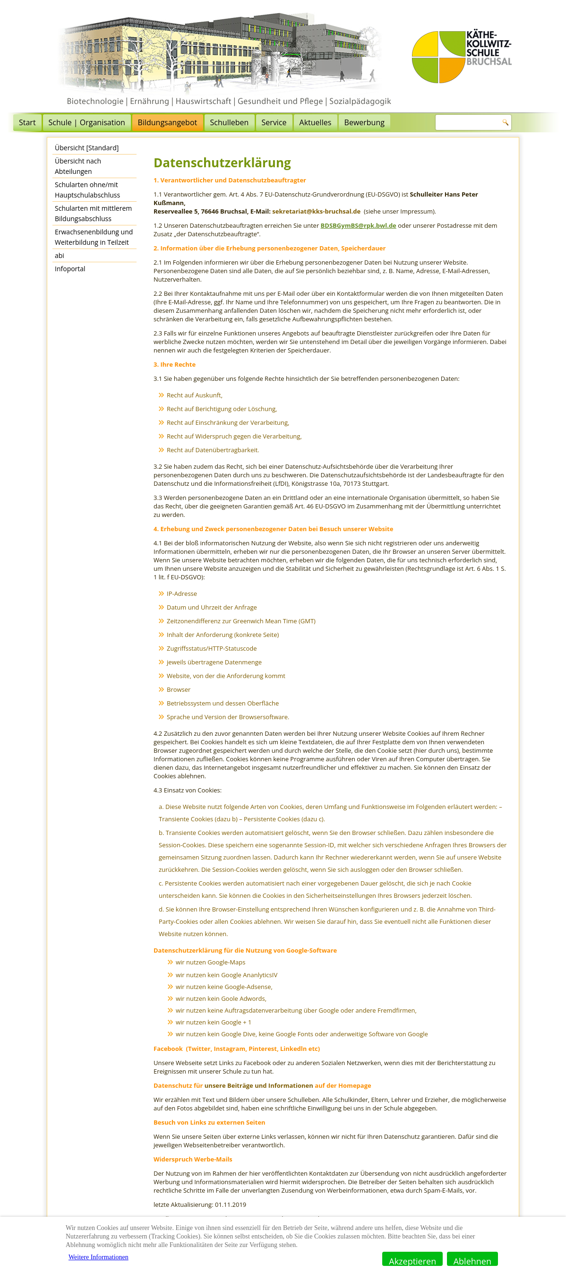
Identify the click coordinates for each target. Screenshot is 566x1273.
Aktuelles (357, 122)
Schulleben (270, 122)
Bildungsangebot (209, 122)
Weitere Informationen (99, 1257)
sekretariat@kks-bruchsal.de (316, 211)
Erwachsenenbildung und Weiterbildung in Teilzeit (94, 237)
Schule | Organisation (128, 122)
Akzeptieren (412, 1261)
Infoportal (70, 268)
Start (68, 122)
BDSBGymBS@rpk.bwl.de (358, 225)
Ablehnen (472, 1261)
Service (315, 122)
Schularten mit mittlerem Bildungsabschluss (93, 213)
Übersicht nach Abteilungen (78, 166)
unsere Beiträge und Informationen (259, 1085)
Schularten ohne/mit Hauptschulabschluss (87, 189)
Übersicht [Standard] (87, 147)
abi (59, 255)
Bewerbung (406, 122)
